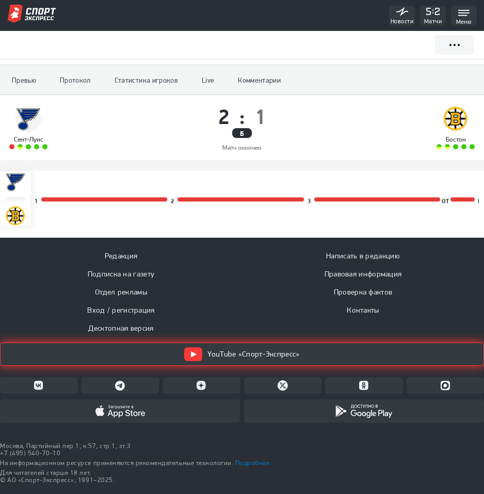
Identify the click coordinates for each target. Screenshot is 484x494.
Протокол (75, 80)
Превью (24, 80)
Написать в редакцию (363, 255)
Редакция (121, 255)
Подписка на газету (121, 274)
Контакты (363, 310)
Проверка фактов (363, 292)
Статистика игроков (146, 80)
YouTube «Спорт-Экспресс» (241, 354)
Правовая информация (363, 274)
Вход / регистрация (120, 310)
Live (208, 80)
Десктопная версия (120, 328)
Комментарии (259, 80)
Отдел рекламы (121, 292)
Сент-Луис (28, 139)
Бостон (456, 139)
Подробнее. (253, 463)
